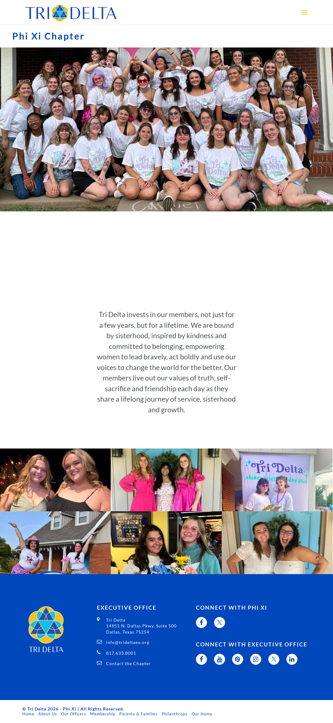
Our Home (202, 713)
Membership (102, 713)
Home (28, 713)
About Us (47, 713)
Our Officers (73, 713)
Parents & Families (138, 713)
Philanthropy (175, 713)
